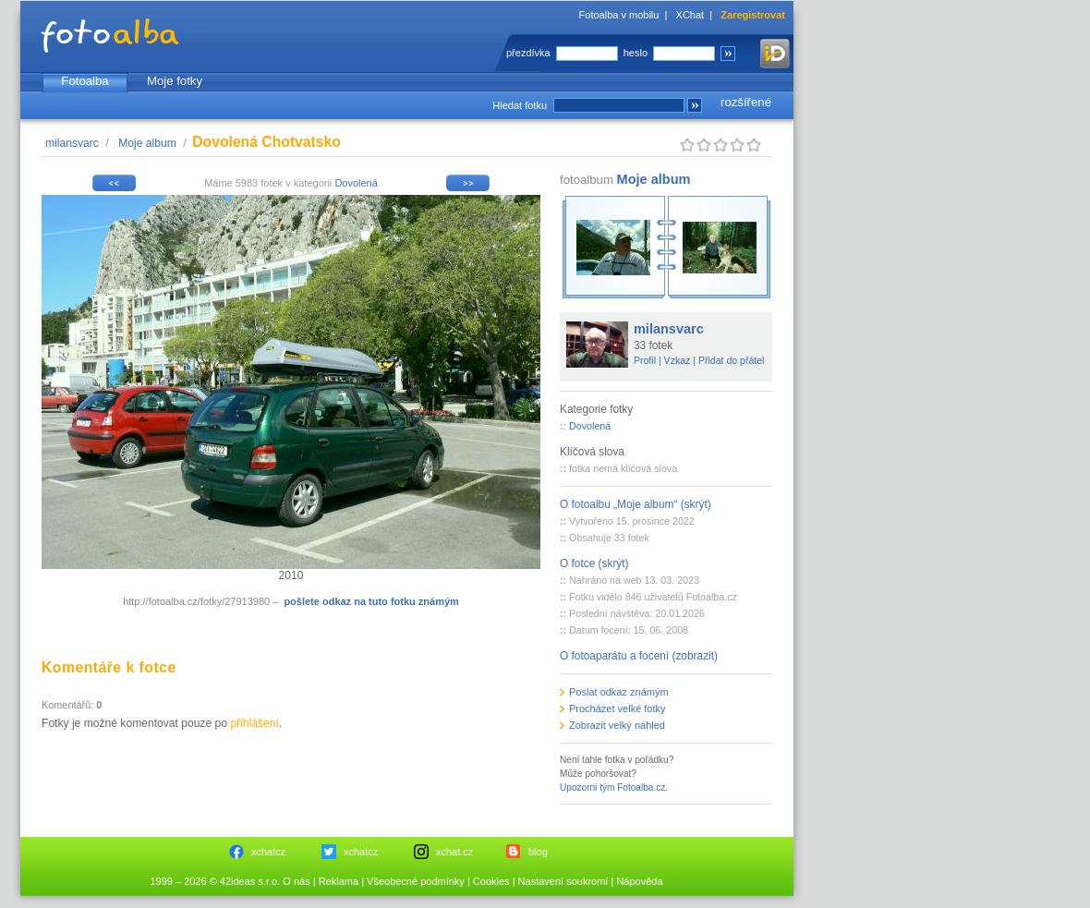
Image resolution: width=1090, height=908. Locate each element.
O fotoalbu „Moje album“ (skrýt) (635, 504)
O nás (296, 881)
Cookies (491, 881)
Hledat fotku (519, 105)
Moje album (147, 143)
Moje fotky (174, 81)
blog (538, 851)
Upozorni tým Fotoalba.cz (612, 787)
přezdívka (528, 52)
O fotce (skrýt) (594, 563)
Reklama (338, 881)
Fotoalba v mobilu (619, 14)
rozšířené (746, 102)
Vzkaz (677, 360)
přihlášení (254, 723)
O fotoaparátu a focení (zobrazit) (639, 655)
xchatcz (268, 851)
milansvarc (72, 143)
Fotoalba (84, 81)
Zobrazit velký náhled (617, 725)
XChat (690, 14)
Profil (645, 360)
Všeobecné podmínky (416, 881)
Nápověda (639, 881)
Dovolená (355, 182)
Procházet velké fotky (617, 708)
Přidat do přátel (731, 360)
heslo (636, 52)
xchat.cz (454, 851)
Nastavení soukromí (563, 881)
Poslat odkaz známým (619, 691)
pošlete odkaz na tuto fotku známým (371, 601)
